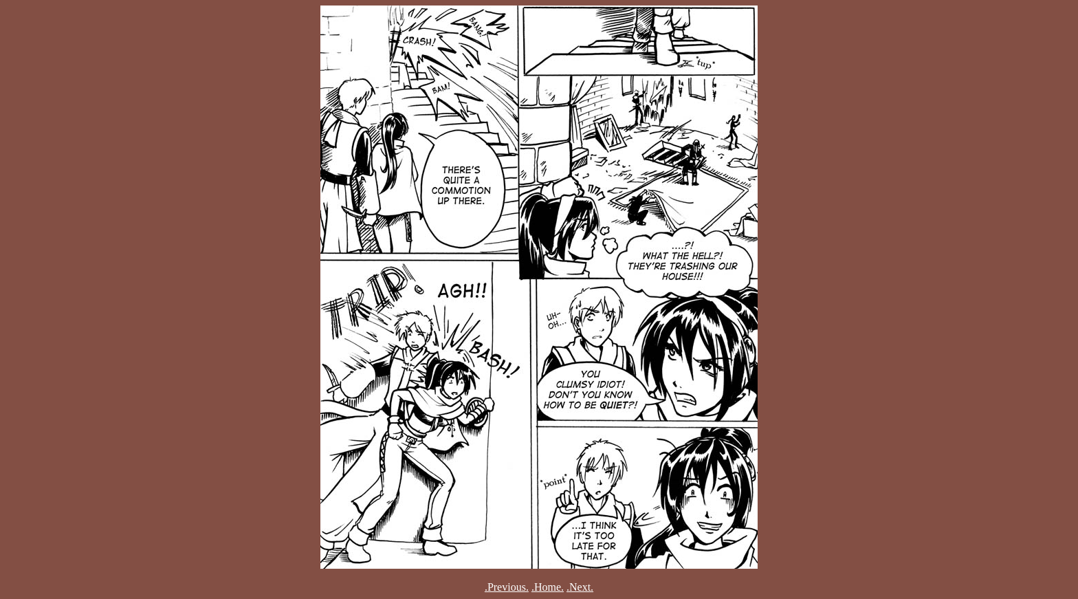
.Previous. (507, 587)
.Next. (579, 587)
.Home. (547, 587)
